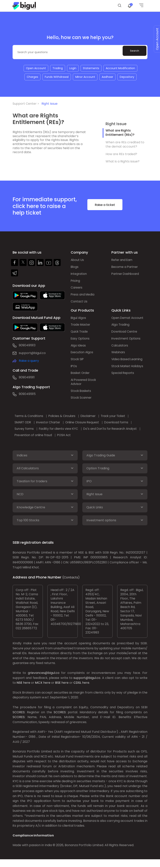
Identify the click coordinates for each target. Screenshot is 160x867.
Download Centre (124, 334)
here (26, 690)
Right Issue (49, 104)
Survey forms (25, 434)
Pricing (76, 282)
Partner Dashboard (126, 275)
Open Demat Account (128, 320)
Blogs (75, 268)
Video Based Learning (127, 363)
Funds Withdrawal (56, 77)
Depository (127, 77)
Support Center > (27, 104)
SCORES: (19, 720)
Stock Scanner (82, 403)
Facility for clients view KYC (62, 434)
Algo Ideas (78, 349)
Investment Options (126, 342)
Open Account (35, 68)
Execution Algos (83, 356)
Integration (79, 275)
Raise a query (29, 361)
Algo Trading (121, 327)
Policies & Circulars (65, 421)
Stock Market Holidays (128, 370)
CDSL (77, 690)
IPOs (74, 370)
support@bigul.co (32, 354)
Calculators (120, 349)
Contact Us (79, 303)
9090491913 (27, 346)
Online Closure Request (88, 428)
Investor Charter (52, 428)
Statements (91, 68)
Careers (77, 289)
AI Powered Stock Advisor (84, 386)
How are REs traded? (121, 154)
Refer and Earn (122, 261)
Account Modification (121, 68)
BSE (58, 690)
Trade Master (81, 327)
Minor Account (85, 77)
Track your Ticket (121, 421)
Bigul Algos (79, 320)
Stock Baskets (81, 396)
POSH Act (68, 440)
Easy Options (80, 342)
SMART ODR (24, 428)
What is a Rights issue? (122, 162)
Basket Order (81, 377)
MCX (38, 690)
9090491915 (27, 394)
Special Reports (123, 377)
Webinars (118, 356)
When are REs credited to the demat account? (125, 145)
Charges (32, 77)
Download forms (124, 428)
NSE (19, 690)
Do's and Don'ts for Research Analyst (116, 434)
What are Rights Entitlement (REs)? (120, 133)
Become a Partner (125, 268)
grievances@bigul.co (43, 680)
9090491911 (27, 378)
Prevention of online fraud (35, 440)
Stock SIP (78, 363)
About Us (77, 261)
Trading (57, 68)
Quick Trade (80, 334)
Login (72, 68)
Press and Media (83, 296)
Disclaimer (94, 421)
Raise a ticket (111, 206)
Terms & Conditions (30, 421)
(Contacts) (71, 585)
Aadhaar (108, 77)
